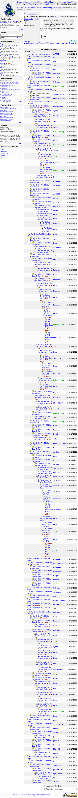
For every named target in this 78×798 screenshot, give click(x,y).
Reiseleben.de (4, 107)
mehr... (20, 101)
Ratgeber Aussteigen (6, 111)
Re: (56, 17)
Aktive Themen (50, 2)
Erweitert (20, 38)
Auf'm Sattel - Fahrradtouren (8, 108)
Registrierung (22, 2)
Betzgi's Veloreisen (6, 113)
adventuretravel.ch (5, 120)
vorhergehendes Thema (34, 43)
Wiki (48, 4)
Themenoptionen (32, 14)
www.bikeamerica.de (6, 114)
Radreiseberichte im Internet (10, 84)
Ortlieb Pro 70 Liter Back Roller (38, 54)
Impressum (16, 795)
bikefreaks (3, 116)
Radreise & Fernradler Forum (29, 8)
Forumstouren (6, 96)
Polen (4, 97)
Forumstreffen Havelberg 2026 (11, 82)
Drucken (73, 41)
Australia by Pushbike (6, 119)
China (4, 99)
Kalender (36, 2)
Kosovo (4, 87)
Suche (31, 4)
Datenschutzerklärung (28, 795)
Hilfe (40, 4)
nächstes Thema (69, 43)
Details (20, 29)
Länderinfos (5, 93)
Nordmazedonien (7, 85)
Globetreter (3, 110)
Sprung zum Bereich (52, 786)
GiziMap (4, 88)
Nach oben (27, 41)
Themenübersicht (52, 43)
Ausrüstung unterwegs (52, 8)
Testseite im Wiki (7, 94)
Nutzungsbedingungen (43, 795)
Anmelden (67, 2)
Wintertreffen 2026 (7, 100)
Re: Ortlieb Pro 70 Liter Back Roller (42, 115)
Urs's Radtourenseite (6, 117)
